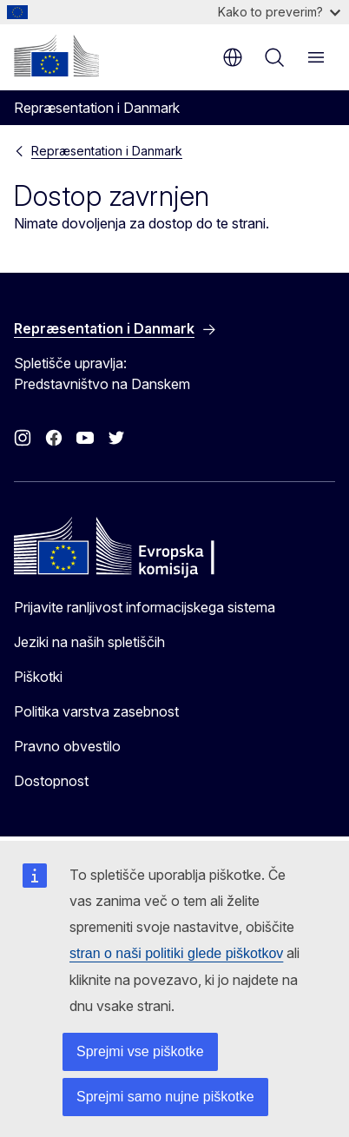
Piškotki (38, 676)
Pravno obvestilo (67, 746)
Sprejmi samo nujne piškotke (165, 1096)
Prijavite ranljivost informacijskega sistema (144, 607)
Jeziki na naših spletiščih (89, 642)
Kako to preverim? (279, 11)
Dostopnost (51, 781)
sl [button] (232, 57)
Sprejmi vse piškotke (140, 1051)
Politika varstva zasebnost (96, 711)
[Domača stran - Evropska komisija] (56, 55)
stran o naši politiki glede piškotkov (176, 953)
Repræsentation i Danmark (106, 150)
